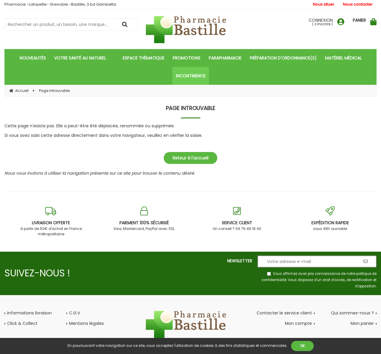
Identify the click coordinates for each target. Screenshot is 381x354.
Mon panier (362, 323)
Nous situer (323, 4)
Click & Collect (22, 323)
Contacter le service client (284, 313)
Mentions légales (86, 323)
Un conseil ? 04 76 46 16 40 (237, 218)
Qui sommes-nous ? (352, 313)
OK (302, 345)
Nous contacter (358, 4)
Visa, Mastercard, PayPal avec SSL (144, 218)
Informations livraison (29, 313)
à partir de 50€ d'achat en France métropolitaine (51, 221)
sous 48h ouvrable (330, 218)
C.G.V (74, 313)
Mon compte (298, 323)
